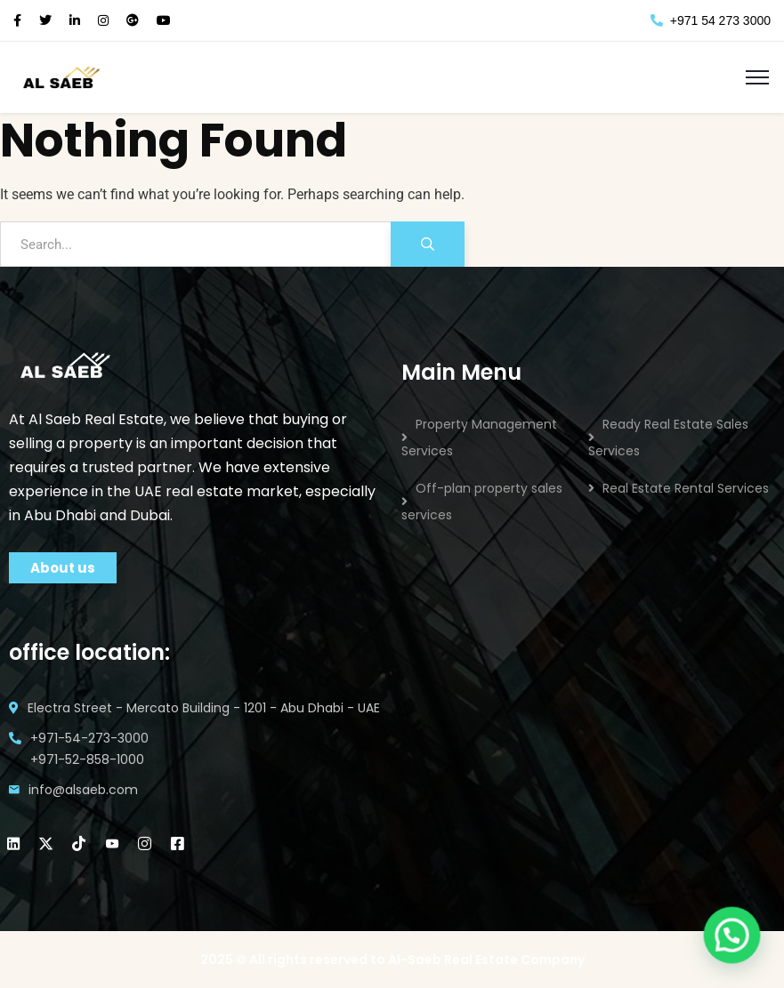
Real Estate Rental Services (685, 488)
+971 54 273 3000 (711, 20)
